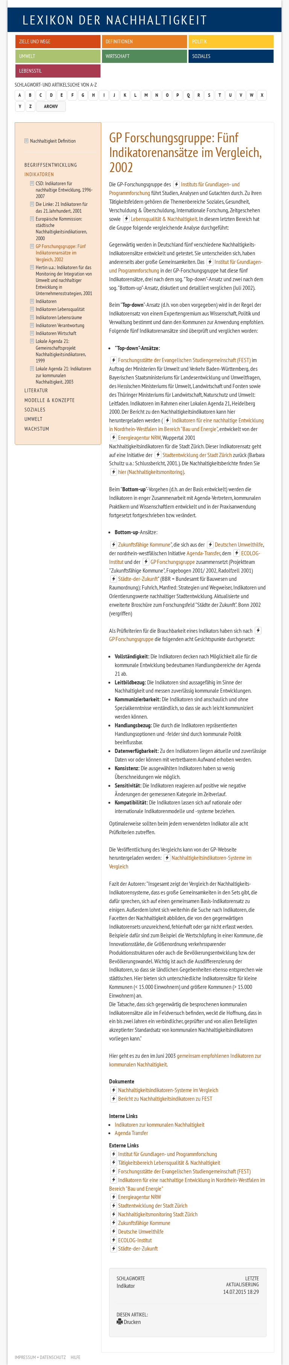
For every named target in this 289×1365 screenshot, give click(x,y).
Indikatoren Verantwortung (60, 325)
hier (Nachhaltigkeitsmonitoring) (151, 471)
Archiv (51, 106)
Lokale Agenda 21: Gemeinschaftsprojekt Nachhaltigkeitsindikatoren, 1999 (61, 350)
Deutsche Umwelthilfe (141, 1231)
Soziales (201, 55)
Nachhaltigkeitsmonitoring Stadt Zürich (158, 1214)
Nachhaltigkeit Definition (53, 140)
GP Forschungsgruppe (173, 561)
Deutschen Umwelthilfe (239, 544)
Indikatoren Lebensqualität (60, 308)
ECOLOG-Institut (135, 1240)
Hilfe (76, 1357)
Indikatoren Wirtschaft (56, 333)
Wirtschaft (117, 55)
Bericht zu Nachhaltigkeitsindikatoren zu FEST (165, 1098)
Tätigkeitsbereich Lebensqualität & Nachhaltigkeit (169, 1162)
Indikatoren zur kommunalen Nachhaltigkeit (159, 1124)
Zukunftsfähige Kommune (144, 544)
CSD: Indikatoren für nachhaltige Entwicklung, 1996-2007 (64, 190)
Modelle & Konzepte (49, 400)
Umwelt (27, 55)
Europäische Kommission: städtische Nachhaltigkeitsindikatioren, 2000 (61, 228)
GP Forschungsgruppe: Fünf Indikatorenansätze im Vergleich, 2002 (61, 252)
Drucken (129, 1321)
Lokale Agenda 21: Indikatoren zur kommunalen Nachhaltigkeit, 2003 (63, 375)
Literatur (36, 390)
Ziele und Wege (34, 41)
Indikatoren (39, 174)
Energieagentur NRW (139, 437)
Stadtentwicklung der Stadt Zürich (197, 455)
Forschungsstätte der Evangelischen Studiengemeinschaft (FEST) (184, 360)
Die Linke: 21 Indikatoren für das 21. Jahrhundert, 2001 (62, 207)
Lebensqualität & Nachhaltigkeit (164, 218)
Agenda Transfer (131, 1132)
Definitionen (119, 41)
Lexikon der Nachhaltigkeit (115, 19)
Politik (199, 41)
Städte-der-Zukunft (138, 578)
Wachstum (36, 428)
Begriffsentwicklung (50, 164)
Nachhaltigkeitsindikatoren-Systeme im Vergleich (168, 1090)
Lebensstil (30, 70)
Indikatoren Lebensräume (59, 317)
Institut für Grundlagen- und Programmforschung (167, 1154)
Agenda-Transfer (203, 553)
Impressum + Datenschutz (40, 1357)
